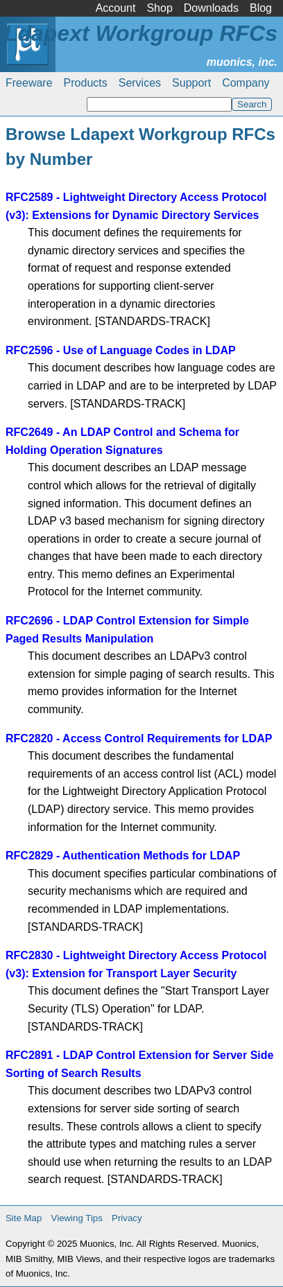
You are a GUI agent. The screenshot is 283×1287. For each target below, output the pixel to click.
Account (116, 8)
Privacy (127, 1218)
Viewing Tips (77, 1218)
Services (140, 83)
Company (245, 83)
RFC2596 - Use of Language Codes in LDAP (121, 350)
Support (191, 83)
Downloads (211, 8)
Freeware (29, 83)
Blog (261, 8)
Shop (159, 8)
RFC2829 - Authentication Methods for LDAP (123, 855)
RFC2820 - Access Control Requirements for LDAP (139, 738)
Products (86, 83)
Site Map (24, 1218)
